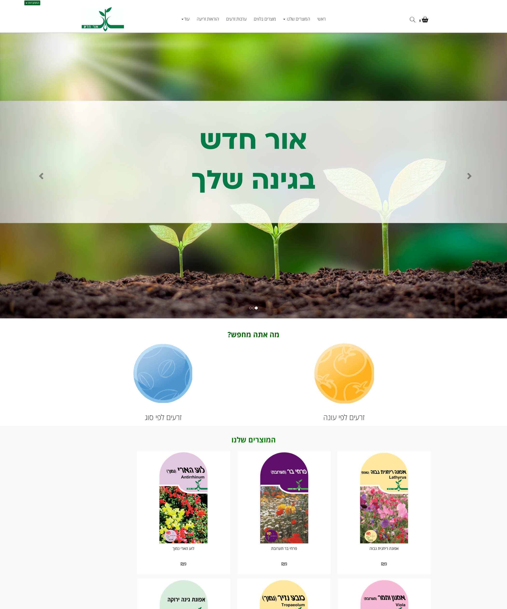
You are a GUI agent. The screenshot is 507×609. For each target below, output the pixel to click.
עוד (185, 19)
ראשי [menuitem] (321, 19)
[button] (38, 175)
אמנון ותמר (117, 538)
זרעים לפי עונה (344, 417)
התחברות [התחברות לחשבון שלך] (32, 3)
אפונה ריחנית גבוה (389, 538)
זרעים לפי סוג (163, 417)
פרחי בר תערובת (299, 538)
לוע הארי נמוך (208, 538)
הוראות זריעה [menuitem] (208, 19)
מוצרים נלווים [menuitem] (265, 19)
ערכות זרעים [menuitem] (236, 19)
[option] (253, 175)
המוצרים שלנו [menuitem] (296, 19)
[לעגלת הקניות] (423, 20)
